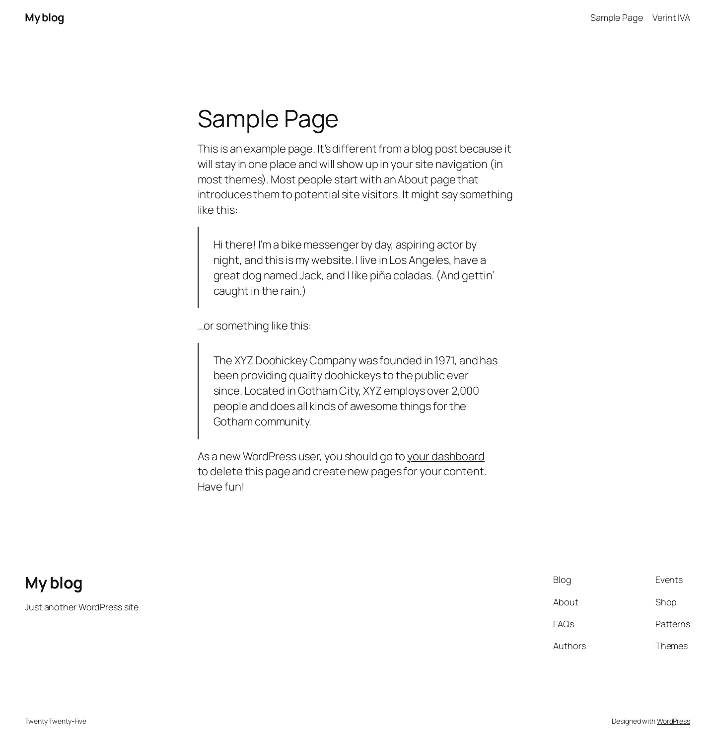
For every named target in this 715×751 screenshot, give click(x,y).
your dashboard (446, 456)
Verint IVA (671, 17)
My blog (45, 17)
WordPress (673, 721)
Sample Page (616, 17)
